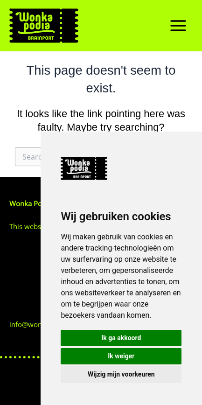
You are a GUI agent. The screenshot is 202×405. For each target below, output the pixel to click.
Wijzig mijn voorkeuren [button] (121, 374)
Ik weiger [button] (121, 356)
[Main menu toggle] (178, 25)
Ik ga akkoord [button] (121, 338)
